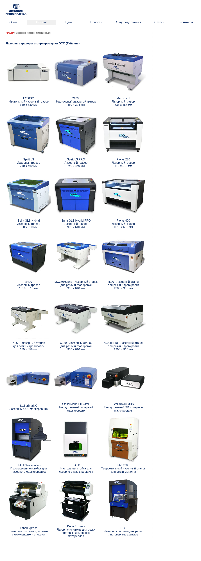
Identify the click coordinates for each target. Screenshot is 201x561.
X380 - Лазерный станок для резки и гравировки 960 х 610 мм (76, 346)
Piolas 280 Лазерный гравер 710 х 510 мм (123, 162)
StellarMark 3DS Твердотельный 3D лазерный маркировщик (123, 407)
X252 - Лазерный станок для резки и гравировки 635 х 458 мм (29, 346)
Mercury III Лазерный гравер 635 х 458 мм (123, 101)
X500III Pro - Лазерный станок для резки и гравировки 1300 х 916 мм (123, 346)
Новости (96, 22)
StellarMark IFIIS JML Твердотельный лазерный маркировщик (76, 407)
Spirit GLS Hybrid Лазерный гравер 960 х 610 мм (28, 224)
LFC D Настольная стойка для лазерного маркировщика (76, 468)
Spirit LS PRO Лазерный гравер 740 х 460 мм (75, 162)
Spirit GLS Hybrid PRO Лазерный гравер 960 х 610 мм (76, 224)
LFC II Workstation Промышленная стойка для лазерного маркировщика (28, 468)
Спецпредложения (128, 22)
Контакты (186, 22)
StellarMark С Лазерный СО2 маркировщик (28, 407)
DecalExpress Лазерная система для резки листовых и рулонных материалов (76, 531)
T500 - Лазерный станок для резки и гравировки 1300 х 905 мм (123, 285)
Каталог (41, 22)
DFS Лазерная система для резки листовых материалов (123, 531)
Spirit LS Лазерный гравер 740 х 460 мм (28, 162)
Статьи (159, 22)
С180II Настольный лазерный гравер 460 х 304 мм (76, 101)
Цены (69, 22)
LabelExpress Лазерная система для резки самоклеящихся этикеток (29, 531)
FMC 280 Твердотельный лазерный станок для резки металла (123, 468)
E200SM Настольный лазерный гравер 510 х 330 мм (29, 101)
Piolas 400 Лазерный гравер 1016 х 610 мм (123, 224)
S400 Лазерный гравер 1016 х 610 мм (28, 285)
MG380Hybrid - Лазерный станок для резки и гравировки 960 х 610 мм (76, 285)
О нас (13, 22)
